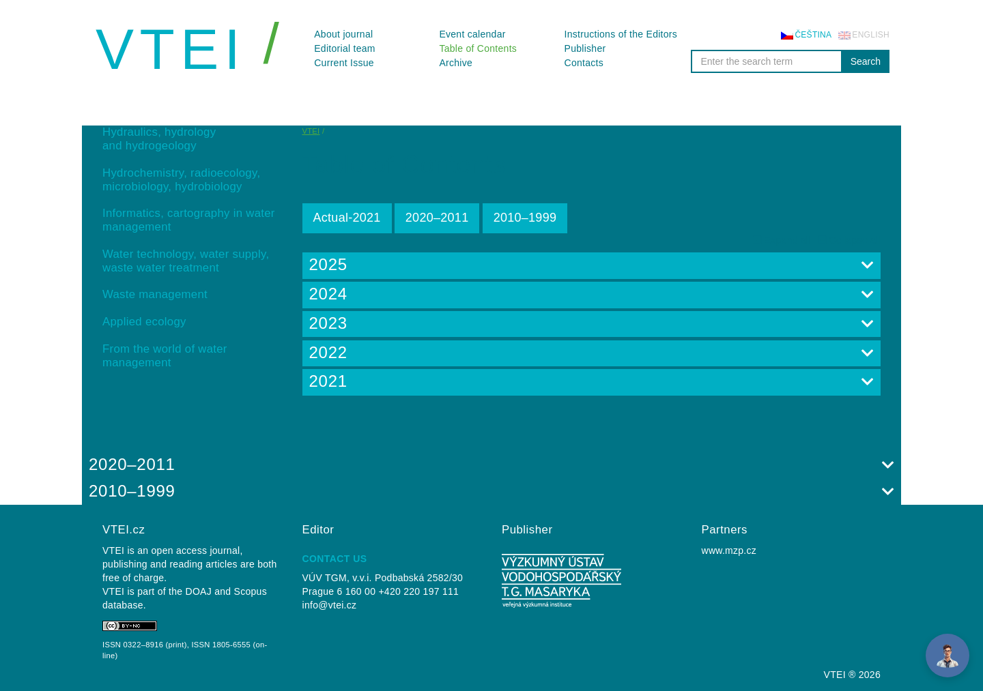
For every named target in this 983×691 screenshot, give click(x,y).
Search (866, 61)
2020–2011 (437, 217)
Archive (455, 62)
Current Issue (344, 62)
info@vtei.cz (329, 605)
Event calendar (472, 34)
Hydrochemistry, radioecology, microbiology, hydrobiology (181, 179)
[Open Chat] (947, 655)
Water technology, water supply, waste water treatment (185, 261)
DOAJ (199, 591)
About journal (343, 34)
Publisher (585, 48)
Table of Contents (478, 48)
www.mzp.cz (729, 550)
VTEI (171, 49)
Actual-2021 (347, 217)
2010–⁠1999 (525, 217)
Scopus (250, 591)
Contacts (584, 62)
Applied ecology (144, 321)
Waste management (155, 294)
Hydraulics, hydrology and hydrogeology (159, 139)
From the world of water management (164, 355)
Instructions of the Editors (621, 34)
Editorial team (344, 48)
